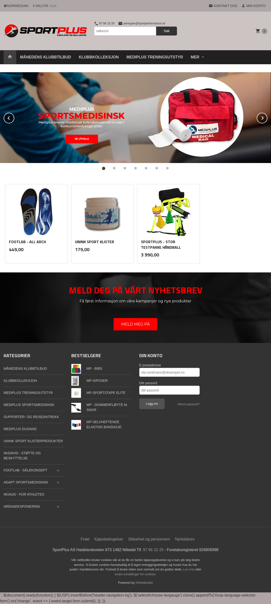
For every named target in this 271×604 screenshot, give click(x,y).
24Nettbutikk (144, 582)
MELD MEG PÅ (135, 324)
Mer (195, 57)
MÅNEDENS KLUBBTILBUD (45, 57)
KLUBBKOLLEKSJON (99, 57)
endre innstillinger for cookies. (135, 574)
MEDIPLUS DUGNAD (20, 429)
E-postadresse (150, 365)
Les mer (189, 569)
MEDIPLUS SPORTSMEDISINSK (29, 405)
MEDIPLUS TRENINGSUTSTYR (154, 57)
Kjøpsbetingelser (109, 539)
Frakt (85, 539)
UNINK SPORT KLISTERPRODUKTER (33, 441)
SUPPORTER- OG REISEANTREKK (31, 417)
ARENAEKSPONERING (22, 506)
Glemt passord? (188, 404)
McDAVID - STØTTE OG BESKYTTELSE (22, 455)
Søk (167, 31)
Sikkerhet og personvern (149, 539)
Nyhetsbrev (185, 539)
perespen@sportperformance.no (141, 23)
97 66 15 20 (104, 23)
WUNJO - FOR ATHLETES (24, 494)
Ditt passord (148, 383)
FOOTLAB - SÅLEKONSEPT (25, 470)
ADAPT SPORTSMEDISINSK (26, 482)
